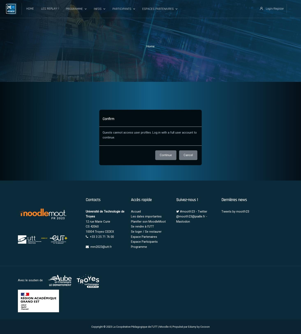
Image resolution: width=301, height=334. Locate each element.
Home (150, 46)
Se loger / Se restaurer (146, 231)
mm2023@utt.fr (101, 247)
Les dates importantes (146, 216)
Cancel (188, 155)
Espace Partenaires (144, 237)
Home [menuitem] (30, 9)
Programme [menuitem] (76, 9)
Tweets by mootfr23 (235, 211)
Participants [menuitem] (123, 9)
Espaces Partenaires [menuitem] (159, 9)
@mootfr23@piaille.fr (190, 216)
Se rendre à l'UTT (142, 226)
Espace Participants (144, 242)
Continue (166, 155)
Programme (139, 247)
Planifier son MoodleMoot (148, 221)
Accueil (136, 211)
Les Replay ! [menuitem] (50, 9)
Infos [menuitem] (99, 9)
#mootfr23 (187, 211)
